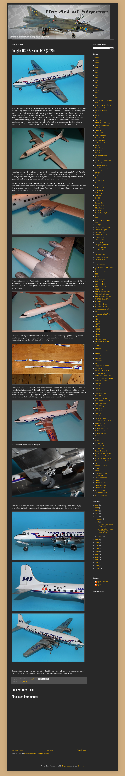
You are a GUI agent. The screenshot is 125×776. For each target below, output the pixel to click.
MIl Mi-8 (98, 348)
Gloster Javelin (100, 247)
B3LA (97, 145)
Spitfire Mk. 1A (100, 431)
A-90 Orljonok (100, 108)
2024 (97, 505)
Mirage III (98, 358)
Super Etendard (101, 451)
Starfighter (99, 436)
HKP (96, 262)
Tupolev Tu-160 (100, 487)
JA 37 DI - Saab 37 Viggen (104, 299)
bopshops (66, 766)
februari (100, 536)
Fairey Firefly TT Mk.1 (102, 227)
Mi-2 (96, 316)
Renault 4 (98, 368)
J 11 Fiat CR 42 (99, 279)
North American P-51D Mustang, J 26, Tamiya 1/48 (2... (105, 530)
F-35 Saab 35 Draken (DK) (102, 221)
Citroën (98, 178)
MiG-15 (97, 321)
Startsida (50, 750)
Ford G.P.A (99, 242)
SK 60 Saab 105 (100, 423)
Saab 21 (97, 388)
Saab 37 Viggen (101, 403)
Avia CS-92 (99, 133)
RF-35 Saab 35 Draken (103, 371)
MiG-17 (97, 324)
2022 (96, 95)
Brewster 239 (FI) (101, 165)
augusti (100, 519)
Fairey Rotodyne (101, 230)
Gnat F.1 (98, 252)
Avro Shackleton (101, 138)
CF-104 (97, 173)
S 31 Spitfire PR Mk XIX (103, 376)
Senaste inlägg (17, 750)
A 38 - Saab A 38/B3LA (103, 105)
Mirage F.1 (98, 356)
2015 (96, 78)
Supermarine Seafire (102, 456)
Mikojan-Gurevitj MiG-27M (103, 342)
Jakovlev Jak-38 (101, 306)
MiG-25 (97, 331)
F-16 (96, 218)
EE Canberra (99, 205)
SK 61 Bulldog (100, 426)
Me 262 (97, 311)
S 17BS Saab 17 (100, 373)
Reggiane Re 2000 (102, 366)
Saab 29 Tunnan (101, 393)
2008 (97, 60)
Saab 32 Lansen (100, 396)
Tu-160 (97, 480)
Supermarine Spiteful (103, 458)
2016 (96, 80)
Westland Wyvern (101, 495)
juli (98, 522)
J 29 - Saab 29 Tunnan (102, 291)
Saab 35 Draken (101, 398)
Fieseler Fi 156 (100, 232)
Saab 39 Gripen (100, 406)
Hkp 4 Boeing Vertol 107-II (104, 268)
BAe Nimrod (99, 153)
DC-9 (97, 200)
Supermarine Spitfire (102, 461)
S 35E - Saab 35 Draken (103, 381)
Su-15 (97, 438)
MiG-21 (97, 326)
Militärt (97, 353)
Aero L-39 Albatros (102, 113)
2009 (97, 63)
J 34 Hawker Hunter (102, 294)
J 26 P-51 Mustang (101, 286)
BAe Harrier (99, 148)
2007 (97, 58)
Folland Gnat (99, 240)
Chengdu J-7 (99, 175)
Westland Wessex (101, 493)
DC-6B (25, 682)
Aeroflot (98, 115)
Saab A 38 (98, 411)
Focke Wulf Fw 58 (101, 235)
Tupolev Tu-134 (100, 483)
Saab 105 (98, 383)
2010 (96, 65)
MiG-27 (97, 334)
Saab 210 (98, 391)
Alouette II (98, 128)
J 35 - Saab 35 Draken (103, 296)
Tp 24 (97, 468)
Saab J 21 (98, 413)
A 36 (96, 103)
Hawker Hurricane (101, 257)
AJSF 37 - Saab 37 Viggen (104, 125)
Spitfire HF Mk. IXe (101, 428)
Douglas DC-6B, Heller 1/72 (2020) (105, 525)
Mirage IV (98, 361)
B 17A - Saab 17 (100, 143)
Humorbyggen (100, 271)
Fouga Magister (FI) (102, 245)
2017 (96, 83)
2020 (20, 682)
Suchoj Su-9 (99, 448)
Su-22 (97, 441)
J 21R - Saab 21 (100, 284)
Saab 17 (97, 386)
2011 (96, 68)
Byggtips (98, 170)
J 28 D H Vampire (101, 289)
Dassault (98, 195)
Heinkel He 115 (100, 260)
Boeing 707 (99, 163)
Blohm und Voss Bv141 (103, 160)
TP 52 (97, 471)
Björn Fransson (102, 582)
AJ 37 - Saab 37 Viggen (103, 123)
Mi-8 (96, 319)
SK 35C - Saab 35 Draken (104, 421)
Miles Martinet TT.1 (101, 351)
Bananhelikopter (101, 155)
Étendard (98, 210)
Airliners (98, 120)
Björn (99, 585)
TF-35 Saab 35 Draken (103, 466)
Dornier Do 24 (100, 203)
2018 (96, 85)
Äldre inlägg (81, 750)
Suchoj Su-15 (99, 443)
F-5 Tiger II (98, 225)
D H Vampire (99, 193)
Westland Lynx (100, 490)
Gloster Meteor (100, 250)
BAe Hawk (99, 150)
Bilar (96, 158)
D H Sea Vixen (100, 190)
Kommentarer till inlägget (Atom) (36, 753)
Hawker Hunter (100, 255)
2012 (96, 70)
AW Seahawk (100, 140)
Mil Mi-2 (97, 346)
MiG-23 (97, 329)
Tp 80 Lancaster (101, 478)
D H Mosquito (100, 188)
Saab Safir (99, 416)
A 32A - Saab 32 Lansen (103, 100)
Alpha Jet (98, 130)
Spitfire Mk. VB (100, 433)
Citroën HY (99, 183)
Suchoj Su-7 (99, 446)
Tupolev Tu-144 (100, 485)
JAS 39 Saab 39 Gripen (103, 309)
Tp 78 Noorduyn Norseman (101, 474)
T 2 (96, 463)
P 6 (96, 363)
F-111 (96, 215)
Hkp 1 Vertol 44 (100, 265)
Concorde (99, 185)
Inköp (97, 276)
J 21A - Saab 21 (100, 281)
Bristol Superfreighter (103, 168)
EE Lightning (99, 208)
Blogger (81, 766)
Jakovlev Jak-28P (101, 304)
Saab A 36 (98, 408)
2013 (96, 73)
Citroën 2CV (99, 180)
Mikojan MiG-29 (100, 339)
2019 (96, 88)
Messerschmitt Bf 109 (102, 314)
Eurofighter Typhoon (102, 213)
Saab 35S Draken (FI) (102, 401)
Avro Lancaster (100, 135)
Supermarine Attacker (103, 453)
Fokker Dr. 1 (99, 237)
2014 (96, 75)
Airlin (96, 118)
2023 (96, 98)
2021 (96, 93)
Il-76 (96, 274)
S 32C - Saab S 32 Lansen (104, 378)
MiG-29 (97, 336)
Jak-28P (98, 301)
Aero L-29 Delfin (101, 110)
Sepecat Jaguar (101, 418)
